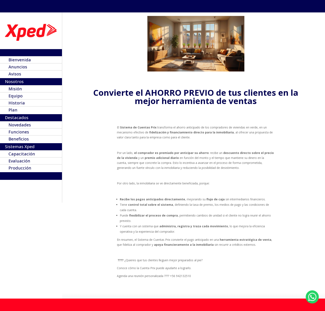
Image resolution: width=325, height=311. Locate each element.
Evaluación (19, 162)
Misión (15, 89)
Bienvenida (19, 60)
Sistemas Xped (20, 147)
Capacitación (21, 154)
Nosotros (14, 82)
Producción (19, 169)
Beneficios (18, 140)
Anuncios (17, 67)
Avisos (14, 75)
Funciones (18, 133)
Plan (12, 111)
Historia (16, 104)
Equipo (15, 96)
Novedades (19, 125)
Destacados (16, 118)
